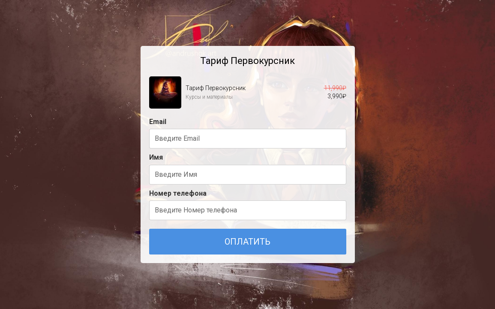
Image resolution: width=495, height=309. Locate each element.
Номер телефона (178, 193)
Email (157, 122)
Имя (156, 157)
